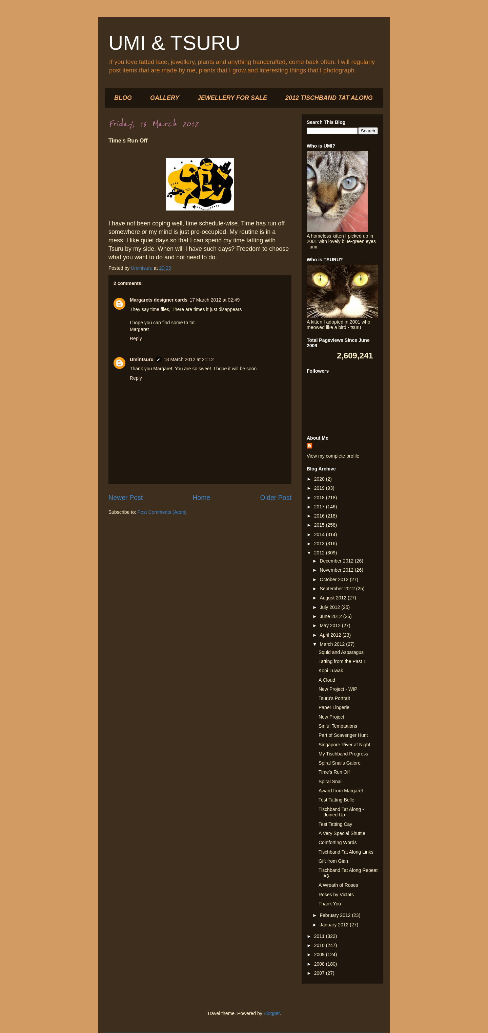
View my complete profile (333, 456)
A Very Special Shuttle (342, 833)
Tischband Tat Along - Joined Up (341, 812)
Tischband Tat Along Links (346, 852)
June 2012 (331, 616)
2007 (320, 973)
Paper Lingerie (334, 707)
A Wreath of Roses (338, 885)
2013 (320, 543)
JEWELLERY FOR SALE (232, 97)
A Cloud (327, 680)
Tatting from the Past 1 (342, 661)
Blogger (272, 1013)
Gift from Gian (333, 861)
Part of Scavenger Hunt (343, 735)
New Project (331, 717)
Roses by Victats (336, 894)
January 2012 (335, 924)
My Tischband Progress (343, 753)
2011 (320, 936)
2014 (320, 534)
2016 (320, 516)
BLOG (123, 97)
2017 (320, 506)
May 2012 (331, 625)
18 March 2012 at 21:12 (189, 359)
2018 (320, 497)
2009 (320, 954)
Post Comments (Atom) (162, 512)
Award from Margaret (341, 790)
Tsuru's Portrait (334, 698)
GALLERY (164, 97)
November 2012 (337, 570)
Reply (136, 338)
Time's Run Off (334, 772)
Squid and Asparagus (341, 652)
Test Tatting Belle (336, 800)
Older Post (275, 497)
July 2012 (330, 607)
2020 (320, 479)
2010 (320, 945)
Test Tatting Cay (335, 824)
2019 (320, 488)
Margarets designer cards (158, 300)
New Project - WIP (338, 689)
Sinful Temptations (338, 726)
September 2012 (338, 588)
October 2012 (335, 579)
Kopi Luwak (331, 670)
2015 (320, 525)
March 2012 (333, 644)
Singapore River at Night (344, 744)
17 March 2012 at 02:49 (214, 300)
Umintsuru (142, 359)
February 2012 (336, 915)
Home (201, 497)
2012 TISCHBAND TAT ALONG (329, 97)
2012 (320, 552)
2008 (320, 964)
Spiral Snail (331, 781)
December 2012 (337, 561)
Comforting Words (338, 842)
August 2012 (334, 597)
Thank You (330, 903)
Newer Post (125, 497)
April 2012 (331, 635)
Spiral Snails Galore (340, 763)
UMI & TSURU (174, 42)
